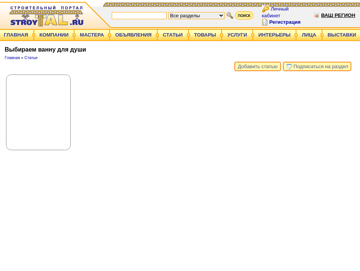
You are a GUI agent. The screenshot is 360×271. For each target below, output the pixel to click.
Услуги (237, 35)
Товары (205, 35)
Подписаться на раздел (317, 67)
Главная (16, 35)
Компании (54, 35)
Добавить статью (257, 66)
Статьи (173, 35)
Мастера (92, 35)
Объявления (133, 35)
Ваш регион (338, 15)
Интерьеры (274, 35)
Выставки (342, 35)
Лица (309, 35)
